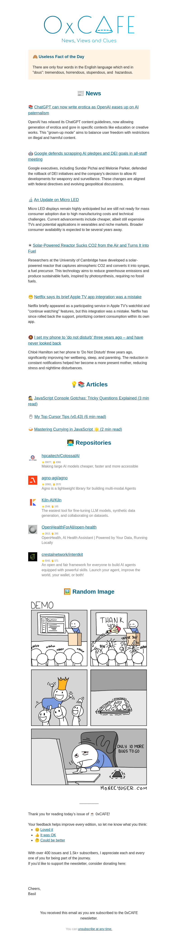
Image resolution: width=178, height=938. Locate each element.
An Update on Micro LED (56, 199)
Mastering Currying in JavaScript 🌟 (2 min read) (78, 429)
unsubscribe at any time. (95, 929)
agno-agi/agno (55, 478)
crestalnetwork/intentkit (62, 554)
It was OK (48, 835)
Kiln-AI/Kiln (52, 500)
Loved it (46, 830)
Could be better (52, 840)
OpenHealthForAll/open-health (69, 527)
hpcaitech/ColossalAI (61, 456)
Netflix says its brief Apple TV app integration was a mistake (88, 297)
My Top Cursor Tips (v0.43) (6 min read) (70, 416)
